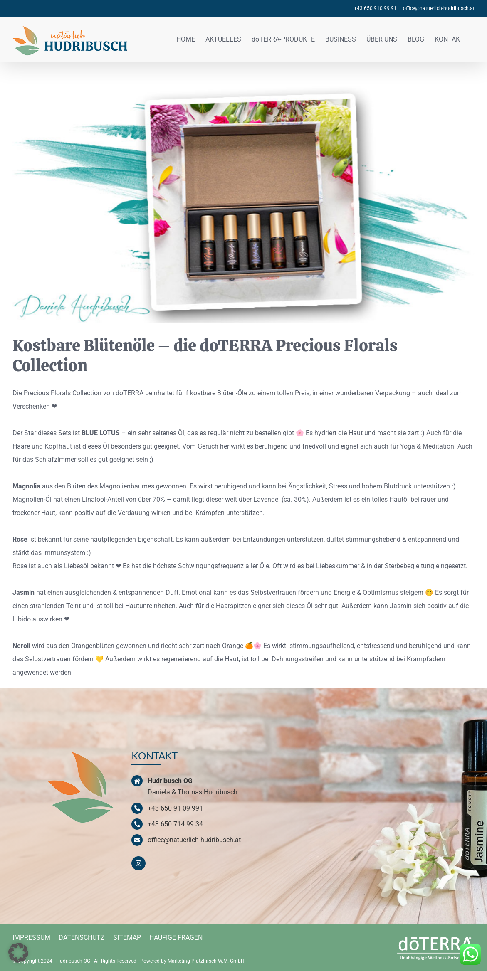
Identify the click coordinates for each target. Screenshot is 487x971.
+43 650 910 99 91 (375, 8)
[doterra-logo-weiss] (436, 936)
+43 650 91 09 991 (175, 808)
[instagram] (138, 863)
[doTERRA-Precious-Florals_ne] (243, 204)
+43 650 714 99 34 (175, 824)
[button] (18, 952)
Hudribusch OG (73, 961)
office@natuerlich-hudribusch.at (439, 8)
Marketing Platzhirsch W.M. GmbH (206, 961)
